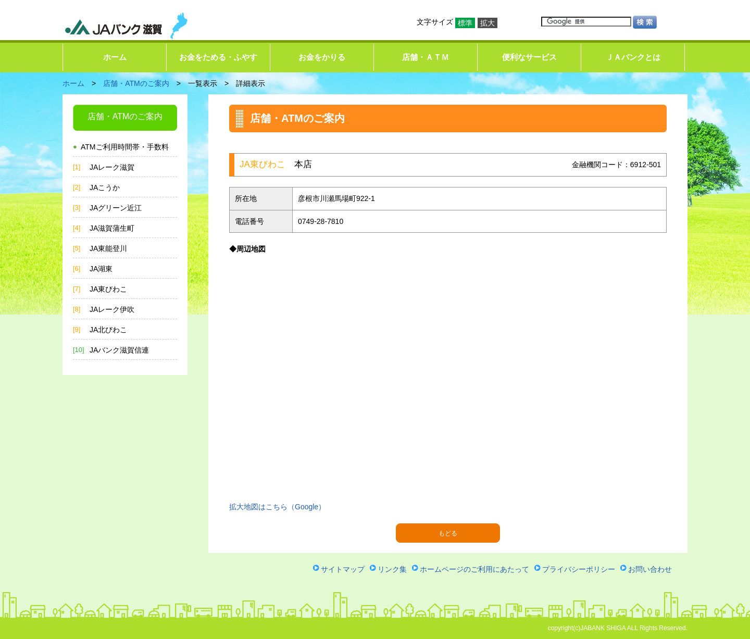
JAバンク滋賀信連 (119, 350)
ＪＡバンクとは (633, 57)
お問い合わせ (650, 569)
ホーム (115, 57)
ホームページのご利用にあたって (474, 569)
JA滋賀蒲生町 (112, 228)
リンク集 (392, 569)
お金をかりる (321, 57)
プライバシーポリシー (578, 569)
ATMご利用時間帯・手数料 (125, 147)
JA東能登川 (108, 248)
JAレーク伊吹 (112, 309)
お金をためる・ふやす (218, 57)
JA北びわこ (108, 329)
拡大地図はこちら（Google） (277, 507)
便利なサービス (529, 57)
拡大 (487, 23)
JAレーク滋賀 (112, 167)
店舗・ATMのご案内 (136, 83)
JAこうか (105, 187)
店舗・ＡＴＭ (425, 57)
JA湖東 (101, 269)
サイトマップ (343, 569)
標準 (465, 23)
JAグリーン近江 (116, 208)
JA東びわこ (108, 289)
